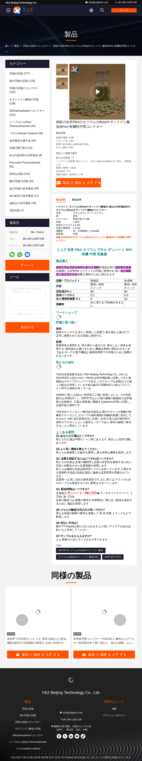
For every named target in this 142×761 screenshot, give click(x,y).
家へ (7, 46)
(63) (22, 140)
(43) (21, 181)
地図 (114, 708)
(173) (20, 148)
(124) (19, 173)
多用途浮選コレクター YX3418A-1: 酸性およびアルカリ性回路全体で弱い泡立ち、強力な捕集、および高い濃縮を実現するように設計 (104, 641)
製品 (16, 46)
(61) (24, 164)
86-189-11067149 (126, 2)
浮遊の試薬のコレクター (36, 46)
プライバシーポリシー (114, 715)
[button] (22, 620)
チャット (124, 10)
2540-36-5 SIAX (112, 557)
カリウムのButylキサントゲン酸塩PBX (78, 557)
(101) (27, 112)
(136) (24, 101)
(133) (22, 80)
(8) (25, 155)
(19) (22, 203)
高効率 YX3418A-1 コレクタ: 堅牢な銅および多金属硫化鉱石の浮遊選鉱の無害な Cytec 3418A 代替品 (36, 641)
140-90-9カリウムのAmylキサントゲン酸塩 (80, 550)
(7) (16, 210)
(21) (24, 195)
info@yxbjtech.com (96, 2)
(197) (24, 90)
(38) (26, 133)
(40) (24, 188)
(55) (22, 124)
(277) (19, 73)
